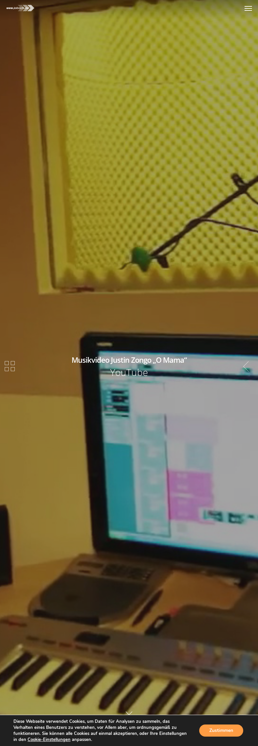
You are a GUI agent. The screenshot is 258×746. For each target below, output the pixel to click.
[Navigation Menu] (248, 8)
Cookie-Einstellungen (49, 740)
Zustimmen (221, 730)
